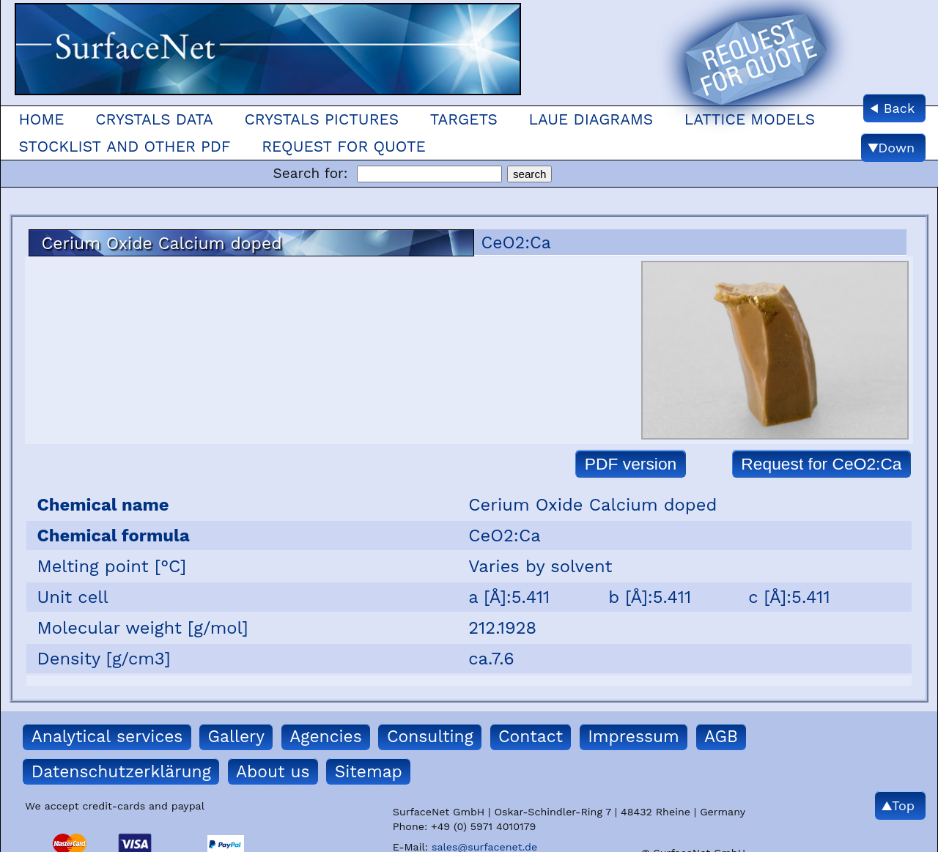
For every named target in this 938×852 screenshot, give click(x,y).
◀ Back (892, 108)
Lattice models (749, 119)
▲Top (898, 805)
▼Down (891, 147)
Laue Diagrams (591, 119)
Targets (464, 119)
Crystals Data (154, 119)
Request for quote (344, 146)
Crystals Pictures (321, 119)
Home (41, 119)
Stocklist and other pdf (124, 146)
